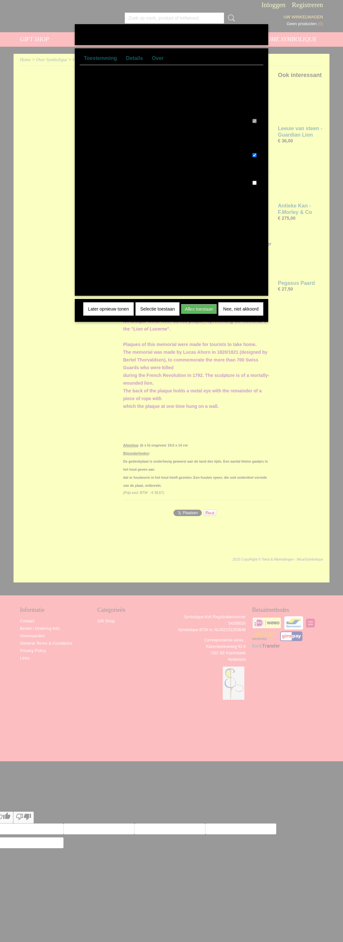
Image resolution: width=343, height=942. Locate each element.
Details (134, 58)
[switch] (254, 121)
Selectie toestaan (157, 309)
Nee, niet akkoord (241, 309)
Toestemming (100, 58)
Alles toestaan (199, 309)
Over (157, 58)
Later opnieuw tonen (108, 309)
